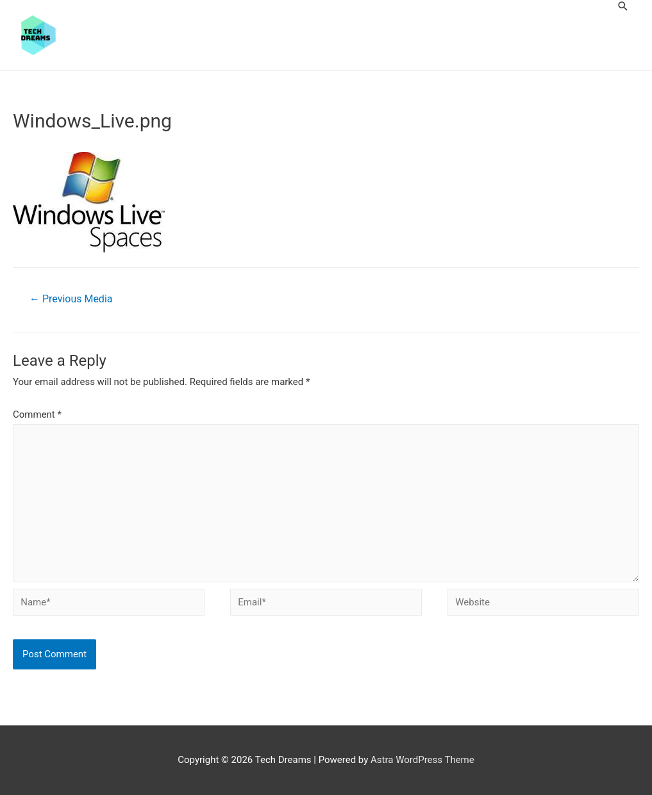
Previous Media (70, 299)
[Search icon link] (623, 6)
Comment (37, 414)
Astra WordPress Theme (422, 760)
